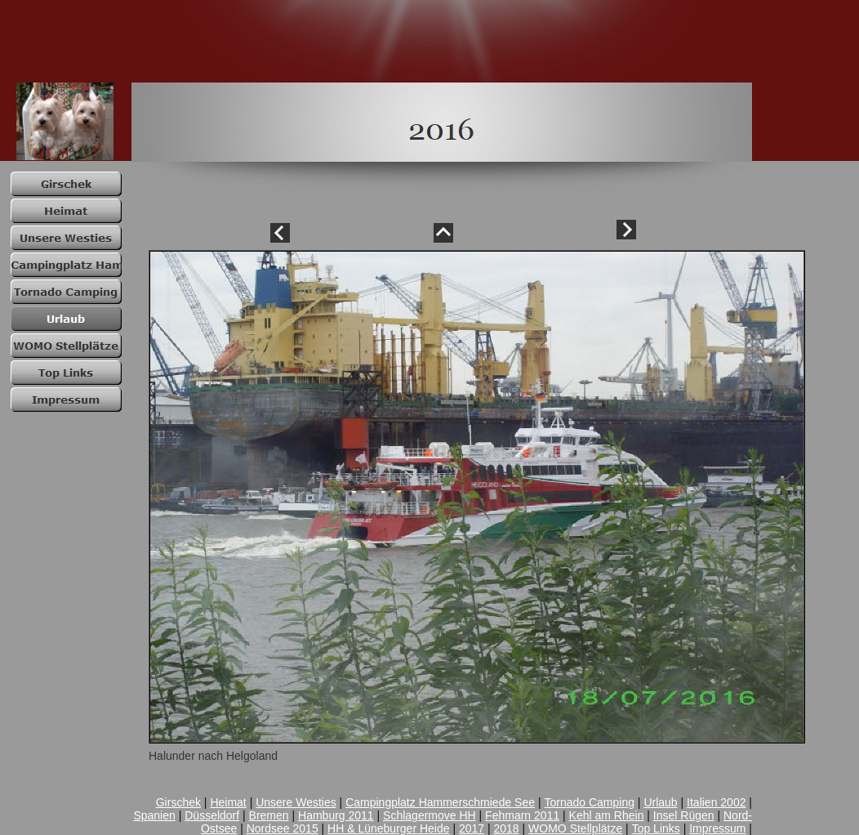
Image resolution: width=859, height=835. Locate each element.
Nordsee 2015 (282, 828)
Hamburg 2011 (336, 815)
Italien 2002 (716, 802)
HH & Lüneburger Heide (388, 828)
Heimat (228, 802)
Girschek (178, 802)
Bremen (269, 815)
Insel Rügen (683, 815)
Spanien (154, 815)
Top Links (656, 828)
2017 (471, 828)
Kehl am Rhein (606, 815)
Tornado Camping (589, 802)
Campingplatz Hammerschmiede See (440, 802)
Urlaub (660, 802)
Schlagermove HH (429, 815)
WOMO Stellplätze (575, 828)
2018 (506, 828)
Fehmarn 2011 (522, 815)
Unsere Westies (296, 802)
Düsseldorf (212, 815)
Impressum (717, 828)
